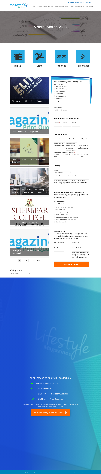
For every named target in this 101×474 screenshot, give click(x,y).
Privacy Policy (88, 471)
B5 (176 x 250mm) (60, 96)
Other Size (58, 98)
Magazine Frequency (59, 201)
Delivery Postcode (76, 247)
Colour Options (58, 107)
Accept (81, 471)
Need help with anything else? (62, 212)
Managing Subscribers (61, 222)
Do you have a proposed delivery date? (64, 207)
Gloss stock (56, 155)
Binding (56, 170)
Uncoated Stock (84, 155)
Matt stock (76, 154)
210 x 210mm (58, 93)
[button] (93, 6)
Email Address (76, 242)
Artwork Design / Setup (61, 214)
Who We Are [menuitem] (89, 6)
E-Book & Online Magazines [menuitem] (77, 6)
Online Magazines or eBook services (65, 219)
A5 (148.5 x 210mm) (60, 88)
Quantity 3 (74, 122)
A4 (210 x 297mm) (60, 91)
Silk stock (66, 154)
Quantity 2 (65, 122)
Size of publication (59, 84)
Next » (38, 260)
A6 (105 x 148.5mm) (60, 86)
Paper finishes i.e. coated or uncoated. (64, 152)
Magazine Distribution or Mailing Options (66, 217)
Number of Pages (58, 138)
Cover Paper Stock (71, 138)
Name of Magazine (59, 101)
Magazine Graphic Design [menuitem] (61, 6)
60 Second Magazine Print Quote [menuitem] (45, 6)
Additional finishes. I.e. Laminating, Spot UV (65, 175)
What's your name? (59, 242)
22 (33, 260)
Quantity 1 (57, 122)
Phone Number (58, 247)
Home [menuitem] (33, 6)
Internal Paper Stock (83, 139)
